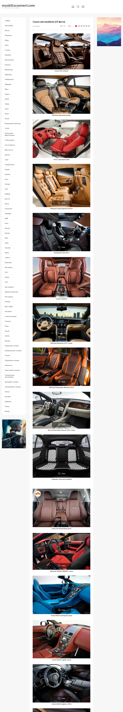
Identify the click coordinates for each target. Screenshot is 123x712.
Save (63, 65)
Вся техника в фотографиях (18, 6)
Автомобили (36, 26)
